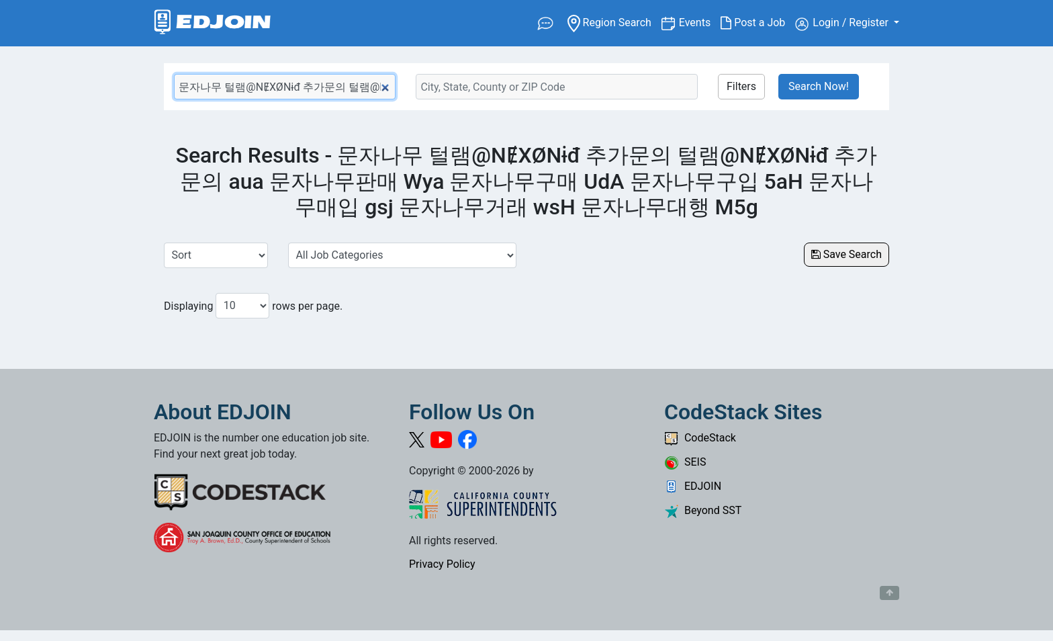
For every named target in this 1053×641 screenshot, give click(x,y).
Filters (741, 86)
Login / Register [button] (843, 23)
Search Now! (818, 86)
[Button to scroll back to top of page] (889, 593)
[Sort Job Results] (216, 255)
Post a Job (758, 23)
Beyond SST (702, 510)
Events (700, 22)
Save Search (846, 254)
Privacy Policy (442, 564)
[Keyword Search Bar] (285, 86)
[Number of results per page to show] (242, 305)
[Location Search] (557, 86)
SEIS (685, 462)
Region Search (614, 22)
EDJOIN (692, 486)
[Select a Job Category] (402, 255)
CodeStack (700, 437)
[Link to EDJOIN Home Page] (212, 23)
